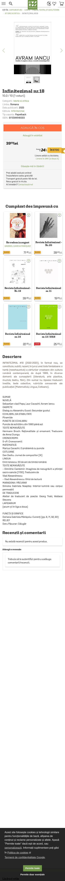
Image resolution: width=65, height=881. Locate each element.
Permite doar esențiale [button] (32, 874)
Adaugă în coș (32, 127)
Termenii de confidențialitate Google (25, 857)
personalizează (13, 847)
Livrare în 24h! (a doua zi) (47, 158)
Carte (27, 10)
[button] (17, 3)
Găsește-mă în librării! (32, 166)
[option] (32, 48)
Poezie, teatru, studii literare (45, 10)
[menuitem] (48, 3)
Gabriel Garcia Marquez (18, 246)
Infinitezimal (17, 111)
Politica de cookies (17, 852)
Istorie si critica (12, 13)
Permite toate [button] (32, 868)
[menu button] (3, 3)
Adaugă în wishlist (32, 135)
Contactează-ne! (25, 184)
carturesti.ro (15, 10)
